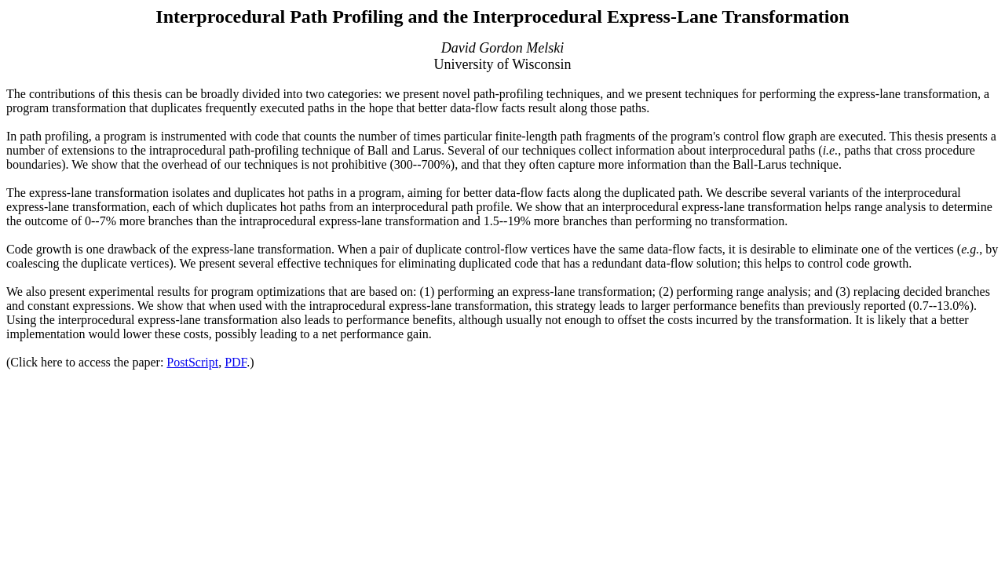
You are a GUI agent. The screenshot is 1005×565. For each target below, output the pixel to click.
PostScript (192, 362)
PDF (236, 362)
